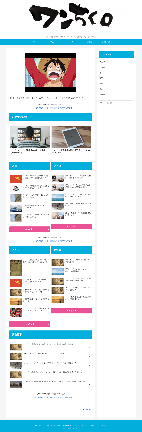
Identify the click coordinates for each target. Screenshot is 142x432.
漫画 (101, 89)
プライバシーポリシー (80, 425)
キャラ (102, 73)
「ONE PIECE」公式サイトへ (99, 425)
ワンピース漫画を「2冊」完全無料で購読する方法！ (50, 108)
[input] (116, 103)
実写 (101, 78)
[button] (131, 103)
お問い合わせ (66, 425)
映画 (101, 84)
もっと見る (29, 229)
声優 (103, 67)
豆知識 (102, 94)
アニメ (102, 62)
